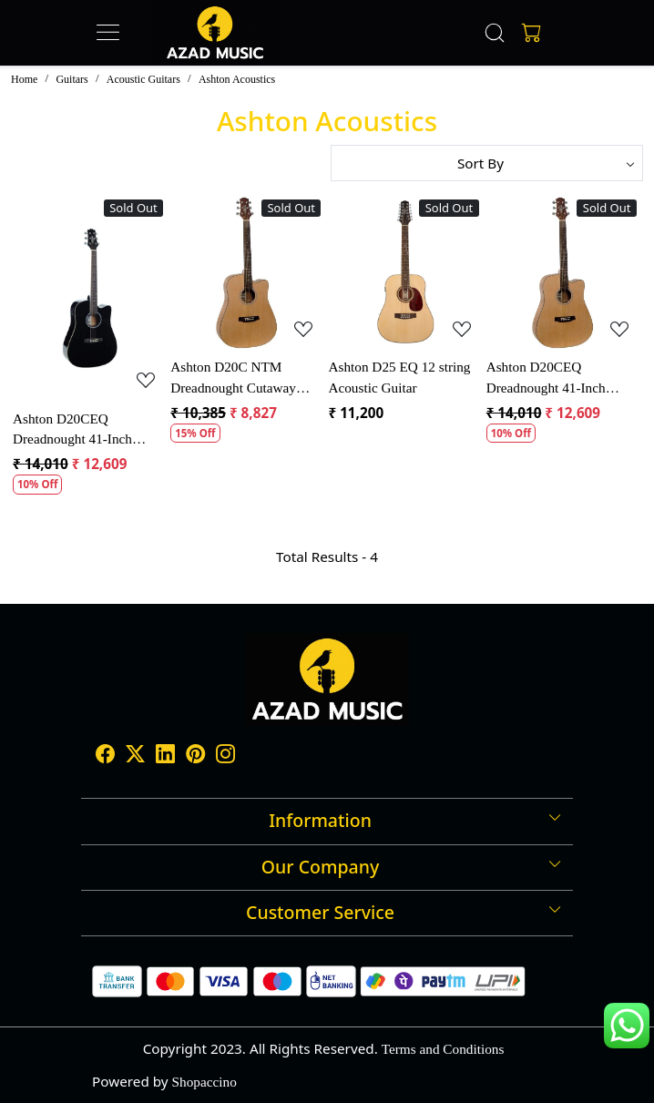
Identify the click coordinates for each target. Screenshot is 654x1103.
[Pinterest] (195, 755)
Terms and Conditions (443, 1049)
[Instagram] (225, 755)
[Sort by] (487, 163)
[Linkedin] (165, 755)
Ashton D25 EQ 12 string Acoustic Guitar (399, 377)
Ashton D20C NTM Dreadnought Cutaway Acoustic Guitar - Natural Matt (241, 379)
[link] (495, 33)
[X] (135, 755)
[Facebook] (105, 755)
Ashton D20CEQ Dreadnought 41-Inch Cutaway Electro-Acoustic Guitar (86, 431)
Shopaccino (204, 1081)
